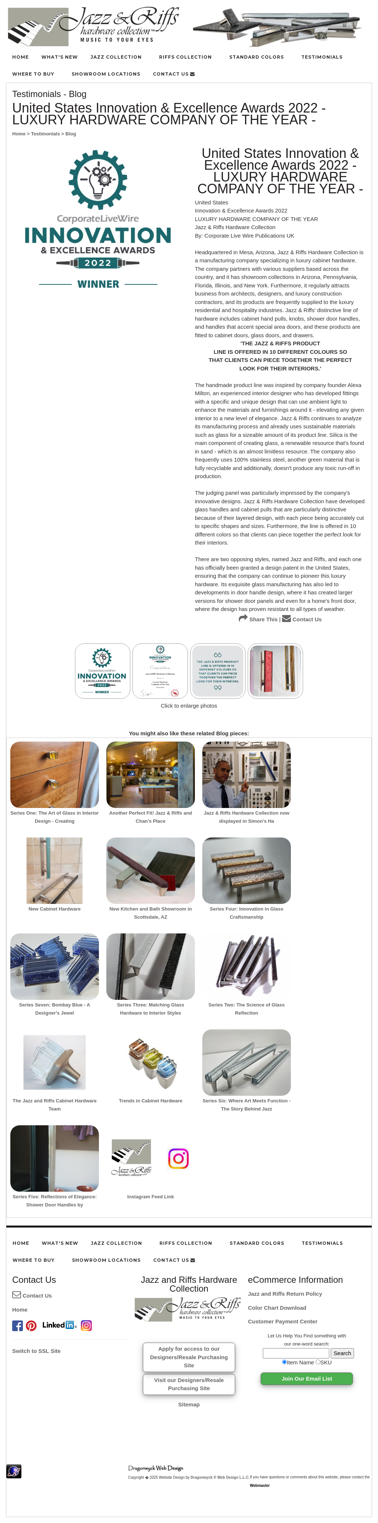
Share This (258, 619)
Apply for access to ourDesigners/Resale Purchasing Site (189, 1357)
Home (20, 1309)
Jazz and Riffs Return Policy (285, 1294)
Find (308, 1336)
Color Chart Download (277, 1308)
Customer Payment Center (282, 1321)
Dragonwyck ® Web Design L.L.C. (220, 1477)
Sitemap (189, 1404)
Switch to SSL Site (36, 1351)
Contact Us (302, 619)
